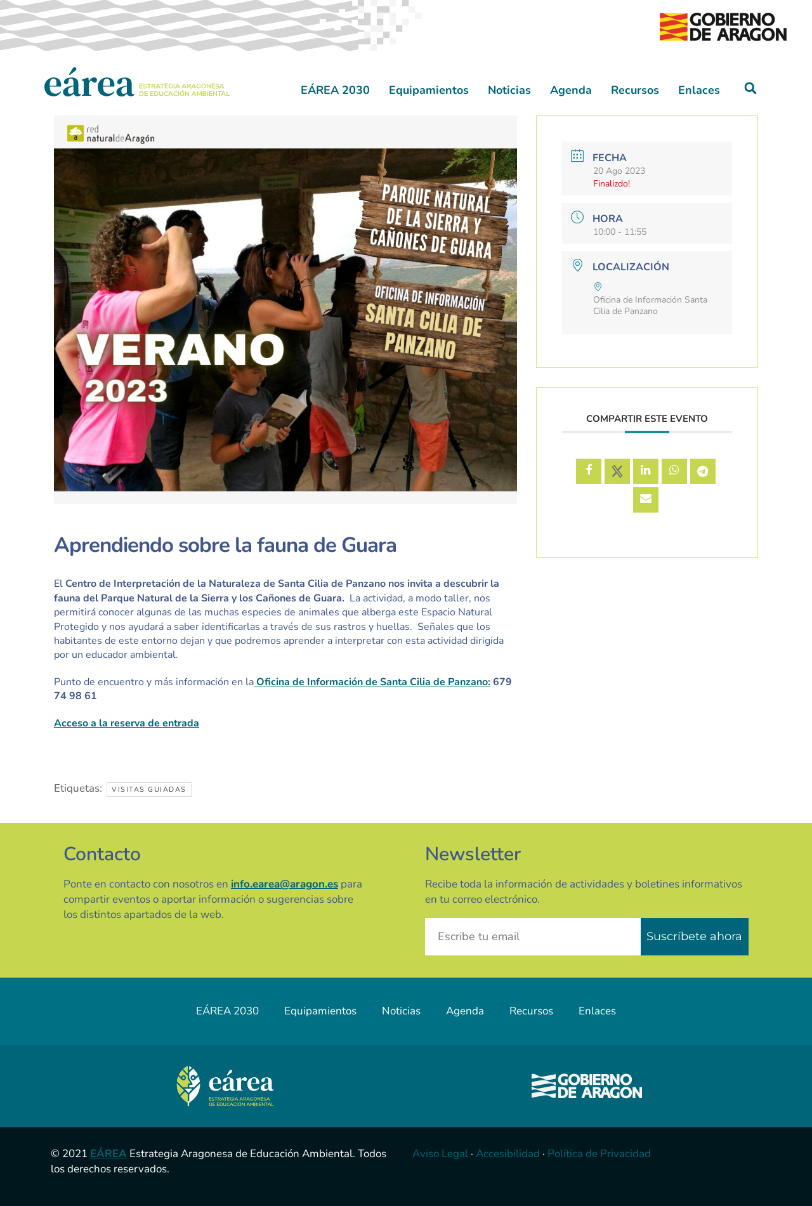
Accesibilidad (508, 1153)
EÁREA (108, 1153)
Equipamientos (429, 90)
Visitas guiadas (149, 789)
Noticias (509, 90)
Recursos (635, 90)
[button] (751, 88)
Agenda (571, 90)
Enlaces (699, 90)
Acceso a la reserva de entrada (126, 723)
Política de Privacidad (599, 1153)
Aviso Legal (440, 1153)
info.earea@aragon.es (284, 884)
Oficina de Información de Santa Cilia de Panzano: (372, 682)
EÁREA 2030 (335, 90)
